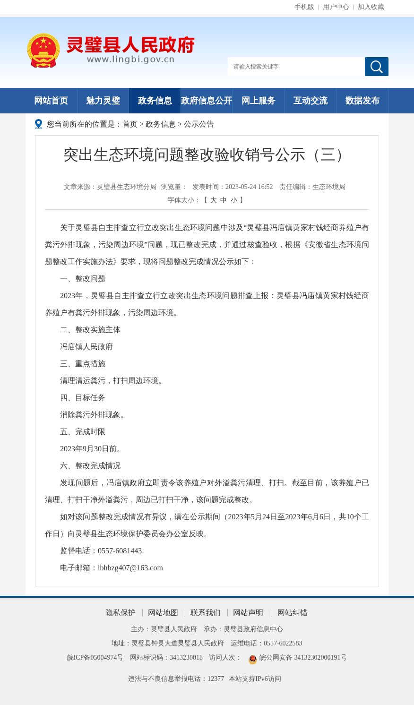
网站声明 (248, 613)
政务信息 (155, 100)
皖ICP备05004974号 (95, 657)
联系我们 (205, 613)
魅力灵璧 (103, 100)
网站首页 (51, 100)
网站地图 (163, 613)
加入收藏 (371, 6)
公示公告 (199, 124)
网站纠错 (292, 613)
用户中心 (336, 6)
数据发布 (362, 100)
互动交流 (310, 100)
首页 (130, 124)
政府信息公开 (206, 100)
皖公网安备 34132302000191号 (303, 657)
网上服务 (259, 100)
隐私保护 (120, 613)
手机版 (304, 6)
